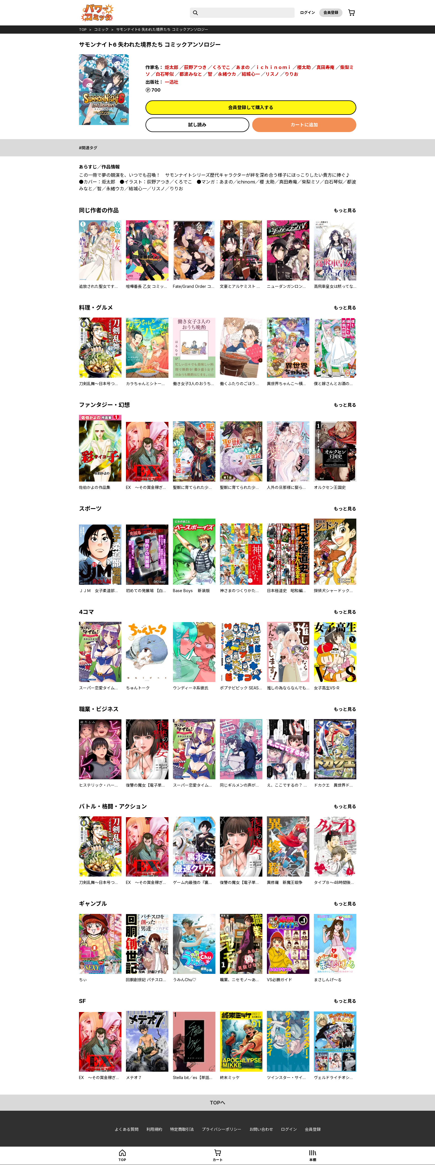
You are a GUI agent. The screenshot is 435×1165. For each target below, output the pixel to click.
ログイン (307, 12)
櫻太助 (304, 67)
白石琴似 (165, 74)
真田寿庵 (325, 67)
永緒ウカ (227, 74)
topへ (217, 1103)
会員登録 (330, 12)
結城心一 (251, 74)
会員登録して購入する (250, 107)
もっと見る (345, 210)
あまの (243, 67)
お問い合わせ (261, 1129)
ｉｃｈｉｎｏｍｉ (273, 67)
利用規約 (154, 1129)
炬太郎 (171, 67)
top (83, 29)
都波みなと (190, 74)
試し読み (197, 125)
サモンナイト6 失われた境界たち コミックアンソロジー (162, 29)
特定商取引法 (182, 1129)
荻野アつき (195, 67)
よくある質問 (126, 1129)
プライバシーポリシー (221, 1129)
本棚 (312, 1160)
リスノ (272, 74)
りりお (291, 74)
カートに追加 (304, 125)
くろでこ (221, 67)
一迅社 (171, 82)
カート (218, 1160)
